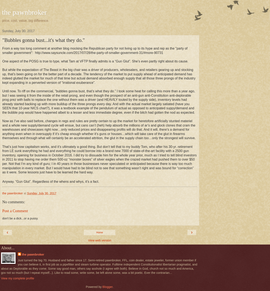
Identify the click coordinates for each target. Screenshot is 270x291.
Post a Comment (15, 211)
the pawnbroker (24, 12)
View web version (99, 240)
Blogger (108, 287)
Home (99, 232)
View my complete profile (17, 278)
